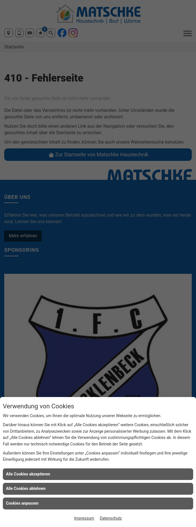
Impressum (84, 518)
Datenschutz (111, 518)
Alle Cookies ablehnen (26, 488)
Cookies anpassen (22, 503)
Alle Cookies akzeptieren (28, 474)
